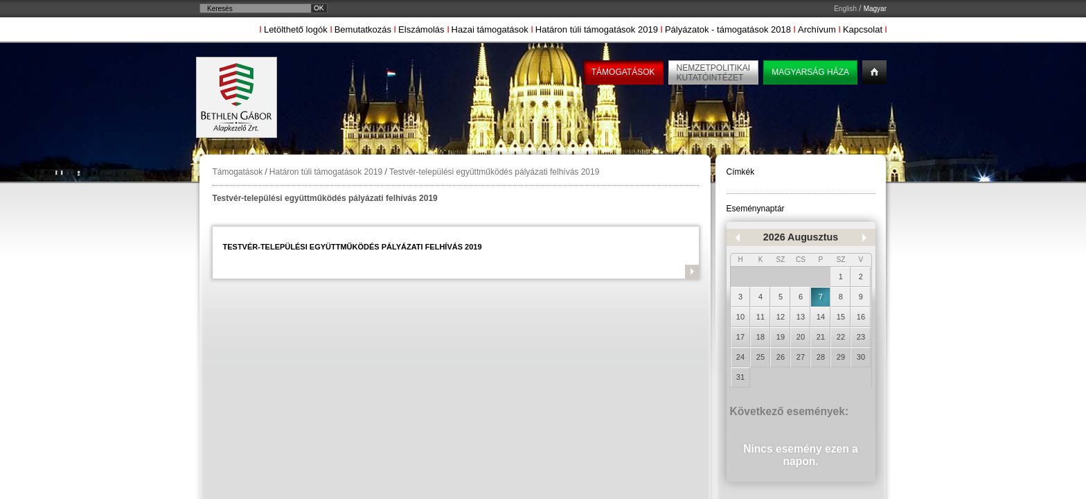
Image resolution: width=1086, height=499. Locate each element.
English (845, 8)
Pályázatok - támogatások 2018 (728, 29)
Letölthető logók (296, 29)
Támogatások (238, 172)
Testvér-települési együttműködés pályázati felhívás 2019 (494, 172)
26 (780, 357)
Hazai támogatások (490, 29)
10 (740, 317)
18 (760, 337)
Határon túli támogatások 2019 (596, 29)
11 (760, 317)
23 (861, 337)
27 (800, 357)
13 (800, 317)
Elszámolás (421, 29)
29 (841, 357)
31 (740, 377)
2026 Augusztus (800, 237)
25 (760, 357)
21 (821, 337)
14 (821, 317)
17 (740, 337)
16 (861, 317)
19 (780, 337)
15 (841, 317)
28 (821, 357)
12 (780, 317)
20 (800, 337)
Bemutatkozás (363, 29)
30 (861, 357)
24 (740, 357)
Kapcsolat (862, 29)
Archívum (817, 29)
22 (841, 337)
